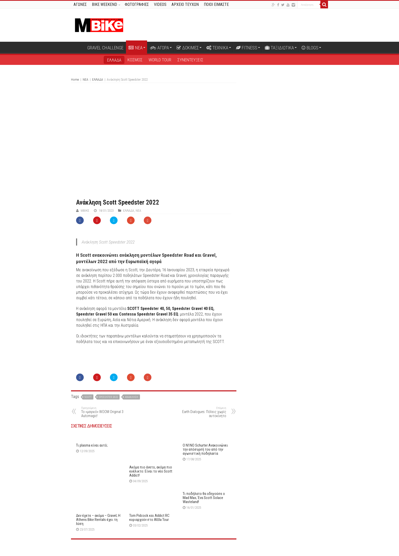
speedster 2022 (108, 397)
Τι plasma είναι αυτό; (92, 445)
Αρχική (77, 47)
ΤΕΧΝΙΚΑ (217, 47)
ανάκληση (131, 397)
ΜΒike (85, 210)
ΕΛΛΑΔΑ (114, 60)
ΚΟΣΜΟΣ (134, 59)
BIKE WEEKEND (104, 4)
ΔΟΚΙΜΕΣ (188, 47)
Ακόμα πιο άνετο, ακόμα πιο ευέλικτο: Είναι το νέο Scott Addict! (150, 471)
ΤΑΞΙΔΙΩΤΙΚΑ (279, 47)
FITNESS (246, 47)
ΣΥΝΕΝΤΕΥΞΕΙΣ (190, 59)
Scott (88, 397)
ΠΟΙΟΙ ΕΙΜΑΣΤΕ (216, 4)
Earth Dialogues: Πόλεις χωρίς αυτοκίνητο (200, 412)
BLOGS (310, 47)
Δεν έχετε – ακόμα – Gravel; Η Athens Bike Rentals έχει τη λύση (98, 519)
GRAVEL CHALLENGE (105, 47)
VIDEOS (160, 4)
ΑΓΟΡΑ (159, 47)
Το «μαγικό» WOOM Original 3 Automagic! (107, 412)
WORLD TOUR (160, 59)
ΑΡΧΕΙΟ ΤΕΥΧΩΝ (185, 4)
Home (75, 79)
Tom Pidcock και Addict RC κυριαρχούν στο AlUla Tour (149, 517)
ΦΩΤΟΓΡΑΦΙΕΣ (137, 4)
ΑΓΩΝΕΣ (80, 4)
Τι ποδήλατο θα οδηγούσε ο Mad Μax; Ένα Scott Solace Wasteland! (204, 497)
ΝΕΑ (135, 47)
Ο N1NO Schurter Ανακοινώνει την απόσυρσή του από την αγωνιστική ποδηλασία (205, 449)
